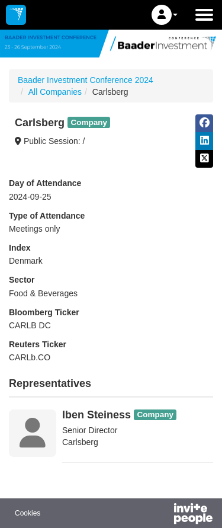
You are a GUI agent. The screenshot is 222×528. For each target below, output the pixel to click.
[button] (164, 15)
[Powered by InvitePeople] (162, 515)
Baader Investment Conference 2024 (85, 80)
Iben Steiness (96, 415)
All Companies (55, 92)
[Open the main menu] (204, 15)
